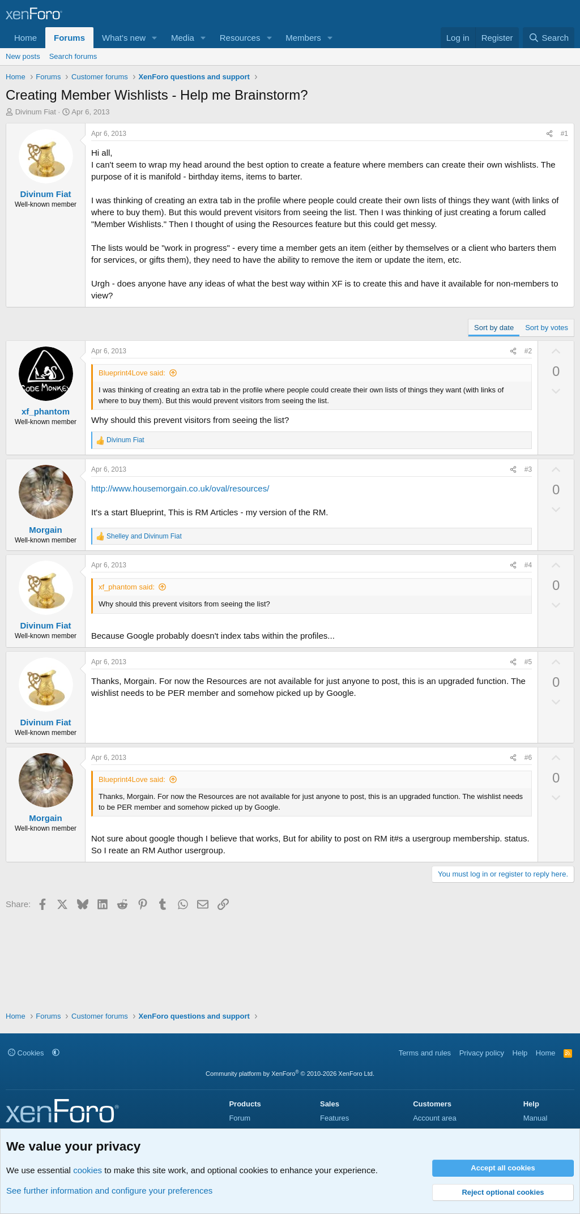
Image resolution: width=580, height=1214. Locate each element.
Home (25, 37)
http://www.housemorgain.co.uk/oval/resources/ (180, 488)
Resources (240, 37)
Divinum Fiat (35, 112)
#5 (528, 662)
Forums (69, 37)
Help (520, 1053)
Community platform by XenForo (290, 1073)
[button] (155, 37)
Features (334, 1118)
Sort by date (494, 327)
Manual (535, 1118)
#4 (528, 565)
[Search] (548, 37)
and (144, 536)
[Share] (549, 133)
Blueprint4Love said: (132, 373)
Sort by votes (546, 327)
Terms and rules (425, 1053)
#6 (528, 758)
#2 (528, 351)
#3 (528, 469)
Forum (239, 1118)
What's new (124, 37)
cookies (87, 1170)
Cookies (26, 1053)
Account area (435, 1118)
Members (303, 37)
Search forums (73, 56)
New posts (23, 56)
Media (182, 37)
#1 (564, 134)
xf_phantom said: (127, 587)
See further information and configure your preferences (109, 1190)
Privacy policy (481, 1053)
